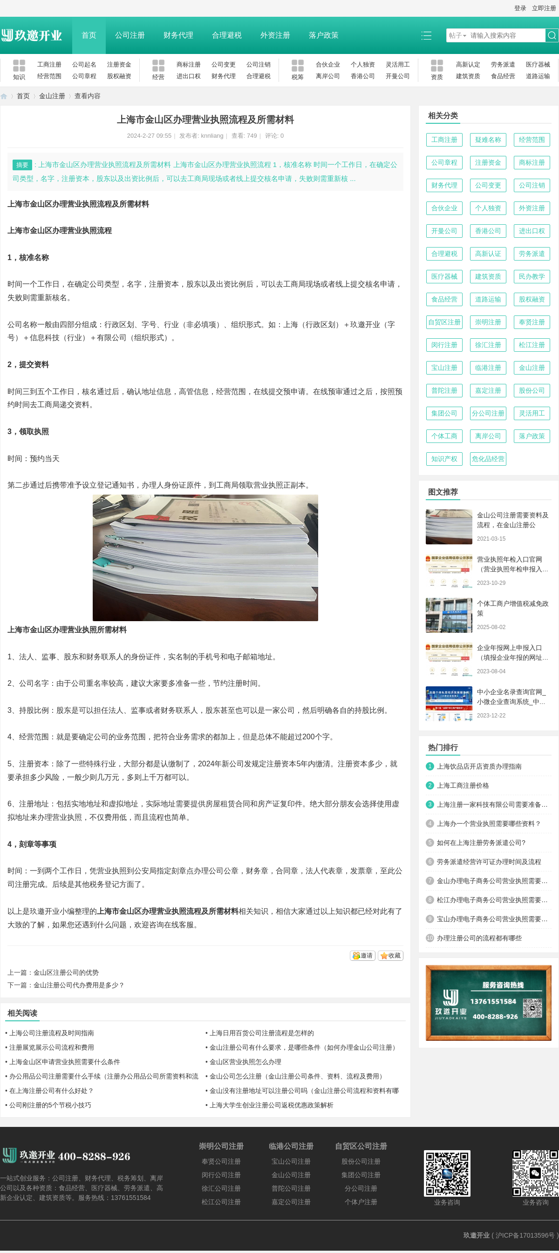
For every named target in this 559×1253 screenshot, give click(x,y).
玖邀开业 (477, 1235)
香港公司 (363, 76)
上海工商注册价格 (463, 785)
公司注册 (130, 35)
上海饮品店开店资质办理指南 (479, 766)
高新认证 (488, 253)
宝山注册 (444, 367)
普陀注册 (444, 390)
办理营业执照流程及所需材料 (190, 911)
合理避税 (227, 35)
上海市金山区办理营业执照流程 (59, 231)
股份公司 (532, 390)
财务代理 (178, 35)
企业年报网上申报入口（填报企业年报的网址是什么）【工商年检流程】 (513, 657)
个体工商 (444, 436)
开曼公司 (398, 76)
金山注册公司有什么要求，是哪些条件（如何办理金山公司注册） (304, 1047)
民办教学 (532, 276)
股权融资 (119, 76)
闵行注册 (444, 344)
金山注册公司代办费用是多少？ (79, 985)
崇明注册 (488, 322)
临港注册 (488, 367)
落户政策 (324, 35)
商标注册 (189, 64)
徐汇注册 (488, 344)
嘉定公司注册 (291, 1202)
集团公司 (444, 413)
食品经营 (503, 76)
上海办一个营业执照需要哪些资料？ (489, 823)
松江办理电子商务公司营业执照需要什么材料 (494, 900)
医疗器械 (538, 64)
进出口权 (189, 76)
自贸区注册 (444, 322)
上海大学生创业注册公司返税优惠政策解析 (272, 1105)
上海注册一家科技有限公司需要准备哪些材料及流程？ (494, 804)
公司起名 (84, 64)
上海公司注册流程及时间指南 (51, 1033)
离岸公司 (328, 76)
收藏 (395, 955)
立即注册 (544, 8)
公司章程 (84, 76)
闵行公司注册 (221, 1175)
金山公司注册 (291, 1175)
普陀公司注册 (291, 1188)
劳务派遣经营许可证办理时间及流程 (489, 861)
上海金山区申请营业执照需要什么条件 (64, 1061)
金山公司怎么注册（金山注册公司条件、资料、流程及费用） (298, 1076)
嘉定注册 (488, 390)
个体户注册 (361, 1202)
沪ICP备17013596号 (525, 1235)
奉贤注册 (532, 322)
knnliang (212, 135)
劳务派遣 (503, 64)
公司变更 (223, 64)
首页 (89, 35)
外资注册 (275, 35)
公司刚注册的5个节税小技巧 (50, 1105)
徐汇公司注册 (221, 1188)
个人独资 (363, 64)
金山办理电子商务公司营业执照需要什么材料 (494, 880)
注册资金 (119, 64)
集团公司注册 (361, 1175)
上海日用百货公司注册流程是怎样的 (262, 1033)
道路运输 (538, 76)
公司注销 (258, 64)
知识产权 (444, 458)
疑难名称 (488, 139)
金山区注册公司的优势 (66, 972)
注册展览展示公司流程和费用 (51, 1047)
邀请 (367, 955)
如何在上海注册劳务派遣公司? (481, 842)
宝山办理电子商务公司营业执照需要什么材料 (494, 919)
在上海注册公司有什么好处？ (51, 1090)
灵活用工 (398, 64)
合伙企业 (328, 64)
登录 (520, 8)
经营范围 (49, 76)
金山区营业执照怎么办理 (245, 1061)
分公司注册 (488, 413)
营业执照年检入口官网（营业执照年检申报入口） (509, 569)
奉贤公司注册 (221, 1161)
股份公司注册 (361, 1161)
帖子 (455, 35)
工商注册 (49, 64)
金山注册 (52, 96)
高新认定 (468, 64)
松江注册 (532, 344)
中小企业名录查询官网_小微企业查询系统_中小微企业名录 (511, 701)
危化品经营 (488, 458)
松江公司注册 (221, 1202)
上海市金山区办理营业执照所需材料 (67, 630)
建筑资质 (468, 76)
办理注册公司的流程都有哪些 (479, 938)
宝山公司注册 (291, 1161)
